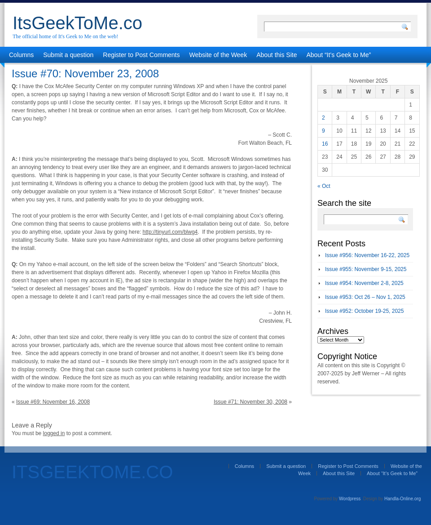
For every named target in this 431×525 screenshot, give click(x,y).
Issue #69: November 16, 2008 (53, 402)
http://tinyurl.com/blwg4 (170, 232)
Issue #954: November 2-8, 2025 (364, 283)
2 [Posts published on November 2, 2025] (323, 118)
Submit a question (68, 54)
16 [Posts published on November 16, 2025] (325, 144)
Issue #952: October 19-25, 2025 (364, 311)
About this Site (276, 54)
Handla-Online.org (402, 498)
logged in (54, 433)
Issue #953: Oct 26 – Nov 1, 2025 (365, 297)
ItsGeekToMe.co (77, 23)
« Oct (323, 186)
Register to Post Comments (141, 54)
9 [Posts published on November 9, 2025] (323, 131)
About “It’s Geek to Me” (338, 54)
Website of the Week (218, 54)
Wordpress (350, 498)
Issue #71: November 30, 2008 (250, 402)
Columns (21, 54)
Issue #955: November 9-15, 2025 (365, 269)
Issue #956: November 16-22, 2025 (367, 255)
